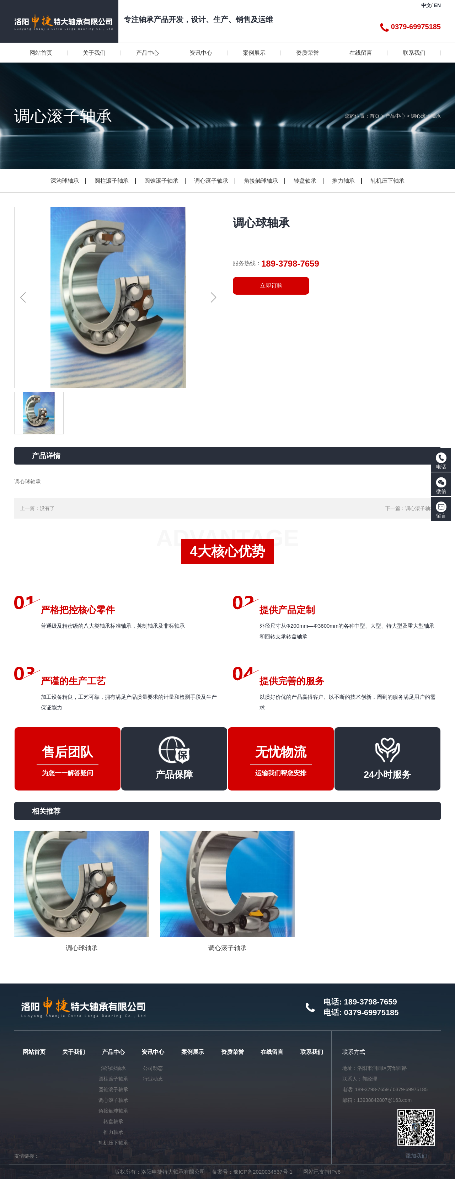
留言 (441, 510)
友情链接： (26, 1156)
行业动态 (153, 1079)
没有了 (47, 508)
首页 (375, 116)
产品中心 (395, 116)
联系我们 (311, 1052)
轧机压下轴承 (387, 181)
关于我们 (73, 1052)
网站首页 (34, 1052)
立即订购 (271, 286)
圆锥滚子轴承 (161, 181)
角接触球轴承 (261, 181)
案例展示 (192, 1052)
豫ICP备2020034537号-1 (263, 1172)
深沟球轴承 (64, 181)
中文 (426, 5)
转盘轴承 (305, 181)
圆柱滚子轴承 (112, 181)
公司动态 (153, 1068)
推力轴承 (343, 181)
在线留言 (272, 1052)
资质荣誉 (232, 1052)
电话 (441, 461)
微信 (441, 485)
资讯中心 (152, 1052)
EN (437, 5)
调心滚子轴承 (426, 116)
